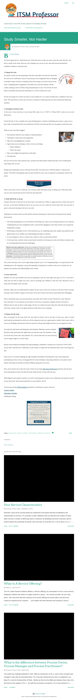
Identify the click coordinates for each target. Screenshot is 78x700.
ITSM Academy (32, 433)
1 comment (12, 687)
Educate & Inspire (22, 433)
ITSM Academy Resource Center (12, 27)
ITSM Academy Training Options (34, 27)
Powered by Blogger (39, 693)
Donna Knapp (14, 54)
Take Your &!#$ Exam (50, 369)
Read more (71, 526)
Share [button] (70, 433)
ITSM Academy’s (22, 387)
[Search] (67, 3)
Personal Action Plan (43, 433)
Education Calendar (10, 393)
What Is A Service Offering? (23, 583)
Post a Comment (8, 445)
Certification (12, 433)
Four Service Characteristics (23, 504)
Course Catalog (9, 390)
